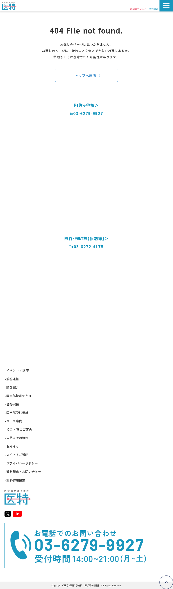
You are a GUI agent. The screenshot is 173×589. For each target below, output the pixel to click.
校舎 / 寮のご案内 (19, 429)
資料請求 (153, 8)
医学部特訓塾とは (19, 395)
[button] (166, 5)
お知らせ (12, 446)
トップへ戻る (85, 75)
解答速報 (12, 379)
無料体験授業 (15, 480)
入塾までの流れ (17, 438)
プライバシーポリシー (22, 463)
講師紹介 (12, 387)
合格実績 (12, 404)
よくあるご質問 (17, 454)
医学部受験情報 (17, 412)
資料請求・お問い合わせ (23, 471)
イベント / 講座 (17, 370)
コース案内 (14, 421)
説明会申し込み (138, 8)
